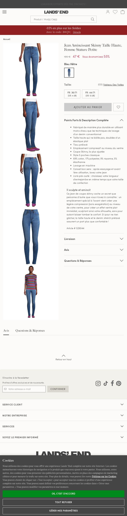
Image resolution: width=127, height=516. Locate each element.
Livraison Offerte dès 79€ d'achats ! (63, 4)
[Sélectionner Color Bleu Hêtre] (69, 73)
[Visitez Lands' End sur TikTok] (105, 384)
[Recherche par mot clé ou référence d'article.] (63, 19)
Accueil (6, 39)
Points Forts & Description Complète (94, 120)
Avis (6, 330)
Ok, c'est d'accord (63, 493)
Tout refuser (63, 502)
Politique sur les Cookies (104, 476)
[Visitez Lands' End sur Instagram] (98, 384)
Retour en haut (64, 357)
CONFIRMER (57, 389)
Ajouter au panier (88, 107)
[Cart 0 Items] (123, 12)
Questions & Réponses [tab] (30, 330)
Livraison (94, 239)
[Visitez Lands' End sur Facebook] (111, 384)
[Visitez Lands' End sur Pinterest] (117, 384)
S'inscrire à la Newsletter (15, 377)
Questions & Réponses (94, 261)
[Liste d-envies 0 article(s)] (115, 12)
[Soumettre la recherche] (92, 19)
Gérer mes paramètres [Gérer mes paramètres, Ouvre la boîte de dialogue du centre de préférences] (63, 510)
